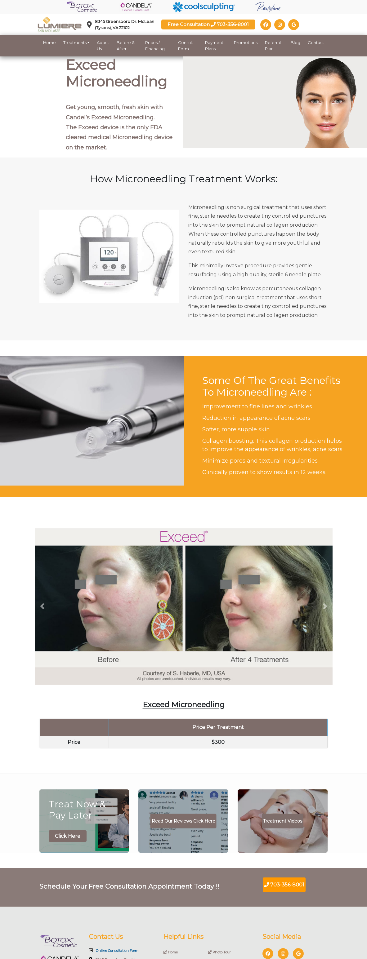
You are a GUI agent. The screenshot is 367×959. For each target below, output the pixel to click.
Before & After (126, 45)
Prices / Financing (155, 45)
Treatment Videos (282, 821)
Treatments (75, 42)
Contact (316, 42)
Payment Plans (214, 45)
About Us (103, 45)
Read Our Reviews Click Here (183, 821)
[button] (42, 606)
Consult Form (185, 45)
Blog (295, 42)
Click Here (67, 836)
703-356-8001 (284, 885)
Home (49, 42)
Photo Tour (219, 952)
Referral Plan (273, 45)
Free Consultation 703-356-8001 (208, 24)
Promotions (245, 42)
